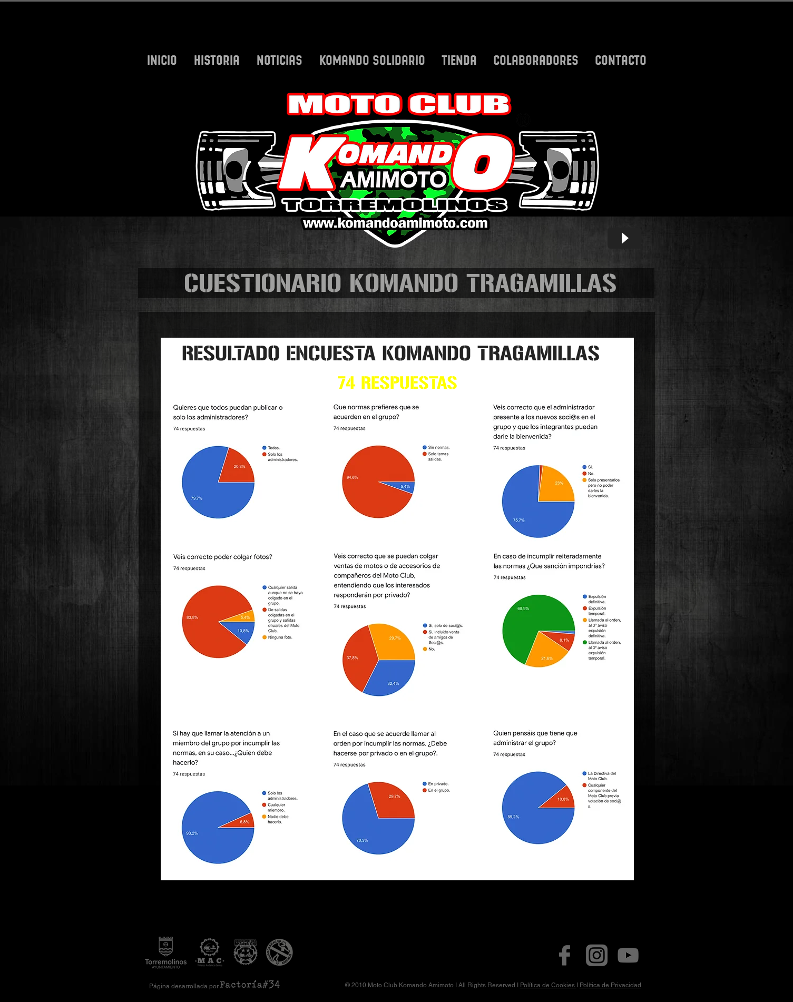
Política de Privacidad (610, 985)
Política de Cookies (548, 985)
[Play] (624, 238)
